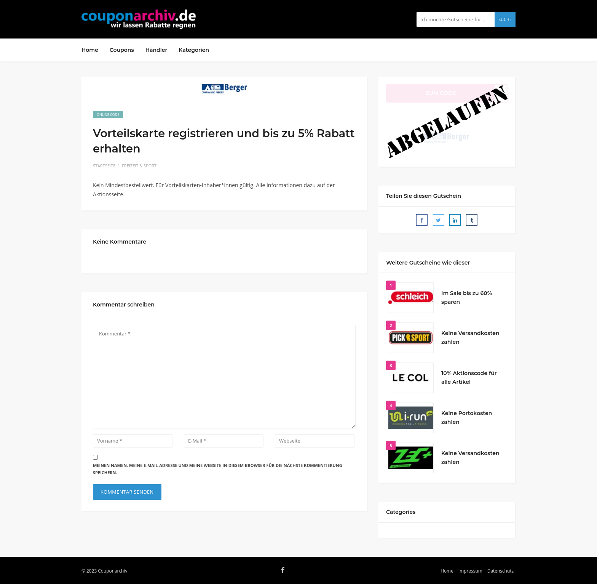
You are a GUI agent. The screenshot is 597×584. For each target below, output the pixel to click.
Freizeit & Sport (139, 165)
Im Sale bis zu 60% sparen (466, 298)
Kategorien (194, 50)
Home (89, 50)
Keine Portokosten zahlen (466, 418)
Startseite (104, 165)
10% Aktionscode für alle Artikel (469, 378)
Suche (505, 19)
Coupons (122, 50)
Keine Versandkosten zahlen (470, 338)
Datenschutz (500, 571)
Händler (156, 50)
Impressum (470, 571)
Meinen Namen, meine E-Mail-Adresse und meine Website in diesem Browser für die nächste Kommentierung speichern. (217, 468)
